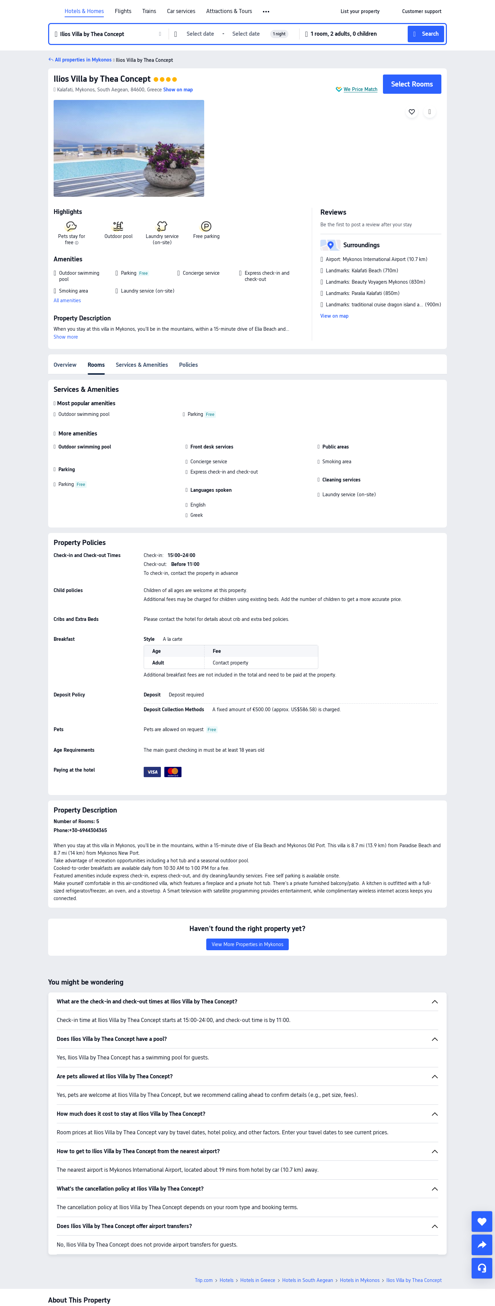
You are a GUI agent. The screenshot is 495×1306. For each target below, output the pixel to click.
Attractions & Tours (229, 11)
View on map (334, 316)
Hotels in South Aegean (307, 1280)
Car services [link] (181, 11)
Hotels (226, 1280)
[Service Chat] (482, 1268)
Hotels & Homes (84, 11)
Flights (123, 11)
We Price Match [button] (360, 89)
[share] (482, 1245)
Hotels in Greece (257, 1280)
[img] (129, 148)
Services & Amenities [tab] (142, 365)
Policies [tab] (188, 365)
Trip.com (204, 1280)
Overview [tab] (65, 365)
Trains (149, 11)
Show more (66, 337)
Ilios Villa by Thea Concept (102, 79)
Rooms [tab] (96, 365)
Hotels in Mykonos (360, 1280)
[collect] (482, 1221)
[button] (266, 11)
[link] (360, 11)
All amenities (67, 300)
